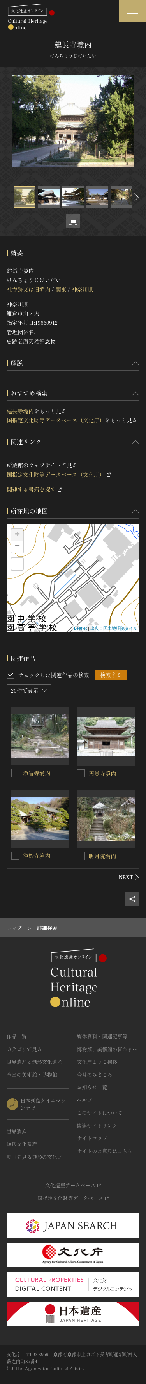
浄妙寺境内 (36, 856)
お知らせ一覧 (92, 1087)
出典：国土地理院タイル (113, 628)
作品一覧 (17, 1036)
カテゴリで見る (24, 1049)
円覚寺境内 (102, 773)
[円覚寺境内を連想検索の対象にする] (81, 773)
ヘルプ (84, 1100)
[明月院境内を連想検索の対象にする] (81, 856)
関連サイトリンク (97, 1125)
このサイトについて (100, 1112)
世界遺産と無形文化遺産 (34, 1061)
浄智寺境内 (36, 773)
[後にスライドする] (135, 197)
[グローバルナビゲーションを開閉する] (132, 11)
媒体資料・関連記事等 (102, 1036)
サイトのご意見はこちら (105, 1151)
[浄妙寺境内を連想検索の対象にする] (15, 856)
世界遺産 (17, 1131)
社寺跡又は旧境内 (28, 289)
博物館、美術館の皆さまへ (107, 1049)
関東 (60, 289)
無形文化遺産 (22, 1144)
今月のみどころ (95, 1074)
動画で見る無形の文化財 (34, 1157)
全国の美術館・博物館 (32, 1074)
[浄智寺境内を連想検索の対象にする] (15, 773)
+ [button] (17, 535)
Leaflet (80, 628)
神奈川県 (82, 289)
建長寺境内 (20, 411)
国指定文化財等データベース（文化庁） (56, 420)
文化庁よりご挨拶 (97, 1061)
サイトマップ (92, 1138)
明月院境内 (102, 856)
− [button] (17, 547)
